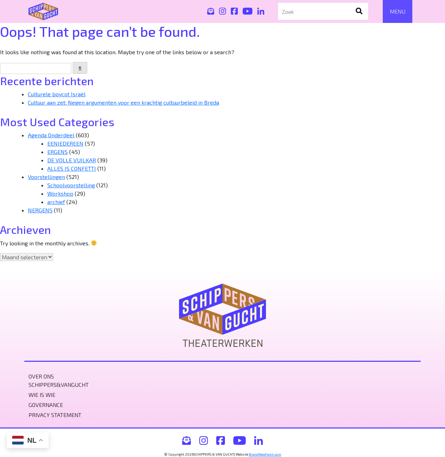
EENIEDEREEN (65, 143)
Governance (46, 404)
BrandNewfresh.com (265, 454)
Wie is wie (42, 394)
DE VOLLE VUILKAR (71, 160)
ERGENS (57, 151)
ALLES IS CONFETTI (71, 168)
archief (56, 201)
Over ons (41, 376)
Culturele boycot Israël (57, 94)
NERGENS (40, 210)
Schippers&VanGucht (59, 384)
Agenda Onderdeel (51, 135)
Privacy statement (55, 414)
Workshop (60, 193)
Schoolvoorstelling (71, 185)
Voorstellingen (46, 176)
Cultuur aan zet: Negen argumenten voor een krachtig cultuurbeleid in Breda (123, 102)
